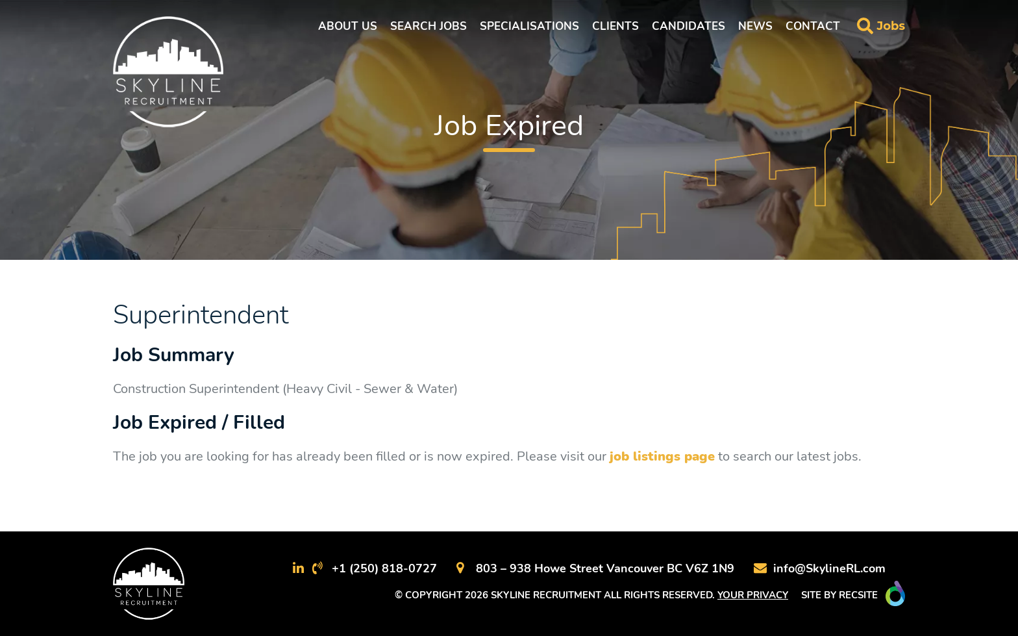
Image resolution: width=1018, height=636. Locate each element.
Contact (813, 26)
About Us (347, 26)
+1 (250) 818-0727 (384, 568)
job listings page (662, 456)
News (755, 26)
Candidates (688, 26)
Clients (615, 26)
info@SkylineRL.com (829, 568)
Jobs (890, 26)
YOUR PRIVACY (752, 595)
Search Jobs (428, 26)
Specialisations (529, 26)
